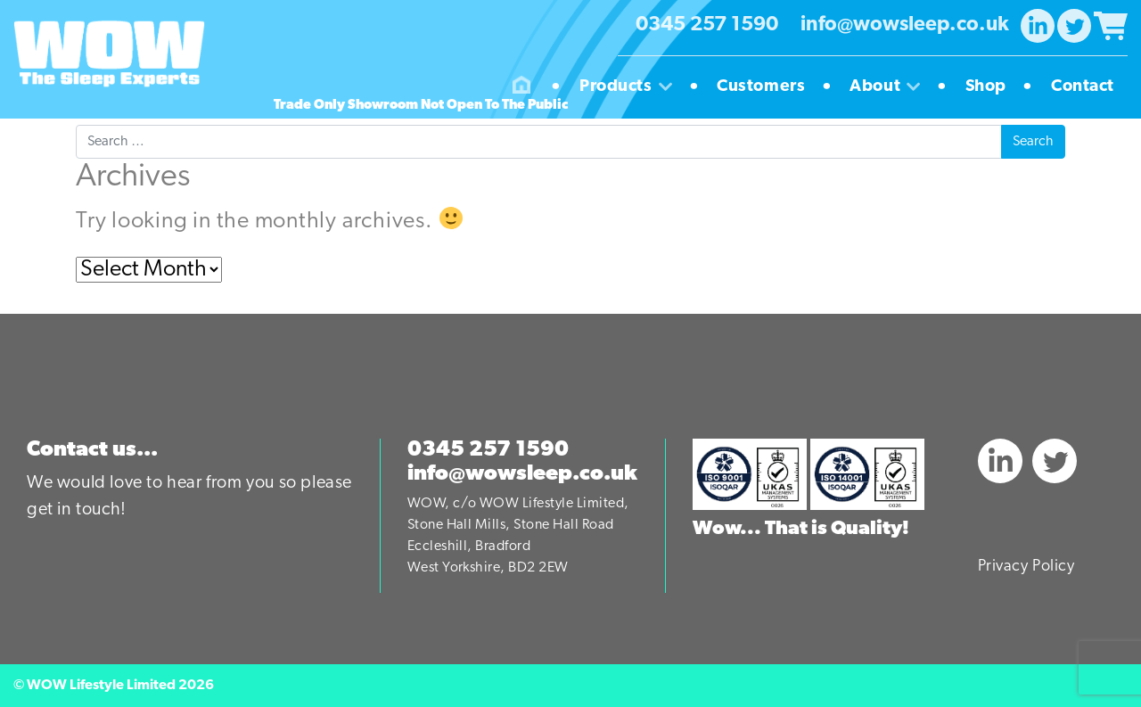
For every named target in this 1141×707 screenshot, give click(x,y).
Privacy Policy (1026, 566)
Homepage (521, 87)
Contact (1082, 86)
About (891, 87)
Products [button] (632, 87)
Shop (992, 87)
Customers (767, 87)
